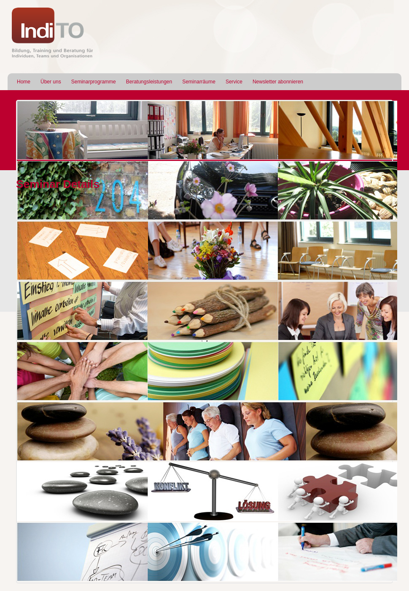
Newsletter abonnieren (278, 82)
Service (234, 82)
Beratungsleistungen (149, 82)
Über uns (50, 82)
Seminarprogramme (93, 82)
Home (23, 82)
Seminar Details (58, 184)
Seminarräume (198, 82)
